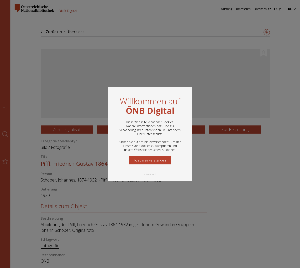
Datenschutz (152, 134)
